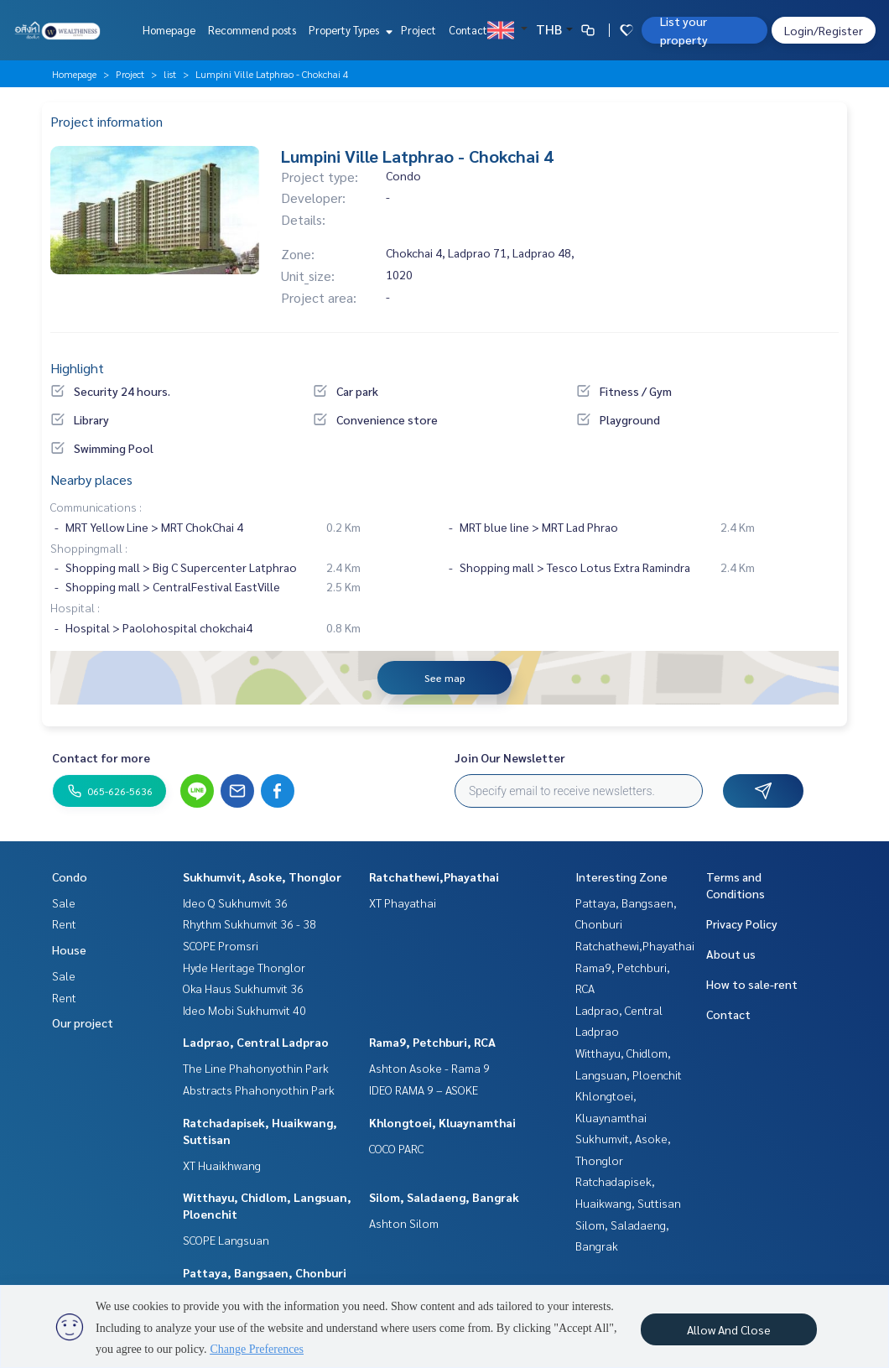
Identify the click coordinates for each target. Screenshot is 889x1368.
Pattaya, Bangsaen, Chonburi (264, 1272)
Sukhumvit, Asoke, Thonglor (262, 876)
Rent (64, 923)
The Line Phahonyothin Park (256, 1067)
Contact (468, 30)
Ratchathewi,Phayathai (434, 876)
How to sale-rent (752, 983)
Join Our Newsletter (510, 757)
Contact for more (101, 757)
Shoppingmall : (88, 547)
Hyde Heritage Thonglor (244, 967)
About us (731, 953)
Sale (63, 902)
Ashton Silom (404, 1222)
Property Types (348, 30)
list (170, 74)
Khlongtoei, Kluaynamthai (442, 1122)
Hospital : (75, 607)
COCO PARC (396, 1148)
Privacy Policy (741, 923)
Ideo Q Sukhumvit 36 (235, 902)
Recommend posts (252, 30)
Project (418, 30)
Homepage (169, 30)
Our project (82, 1022)
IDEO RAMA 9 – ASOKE (423, 1089)
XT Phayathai (402, 902)
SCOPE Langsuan (226, 1239)
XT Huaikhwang (222, 1165)
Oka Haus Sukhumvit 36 (243, 988)
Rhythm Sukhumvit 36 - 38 (249, 923)
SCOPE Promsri (220, 945)
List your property (684, 30)
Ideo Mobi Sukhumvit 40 (244, 1009)
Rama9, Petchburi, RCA (432, 1041)
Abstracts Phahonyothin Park (259, 1089)
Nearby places (91, 479)
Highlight (77, 368)
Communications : (96, 506)
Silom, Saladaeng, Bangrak (444, 1196)
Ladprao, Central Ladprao (256, 1041)
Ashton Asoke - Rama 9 (429, 1067)
